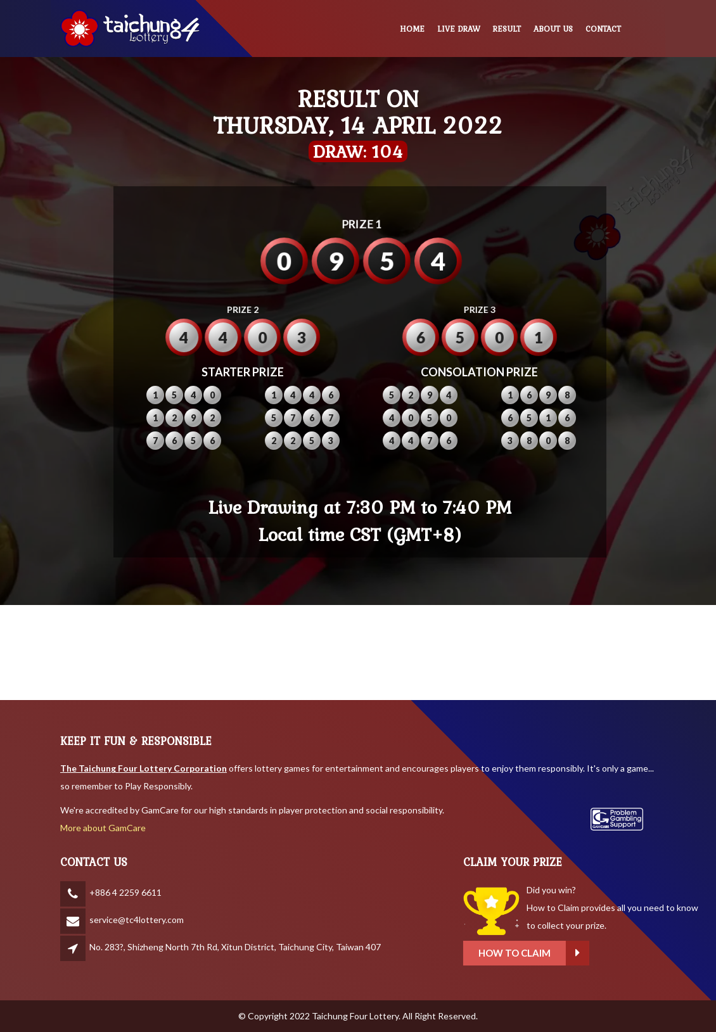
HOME (412, 29)
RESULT (507, 29)
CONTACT (603, 29)
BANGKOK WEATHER (358, 652)
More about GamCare (103, 827)
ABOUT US (553, 29)
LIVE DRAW (458, 29)
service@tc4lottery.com (136, 919)
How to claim (610, 953)
